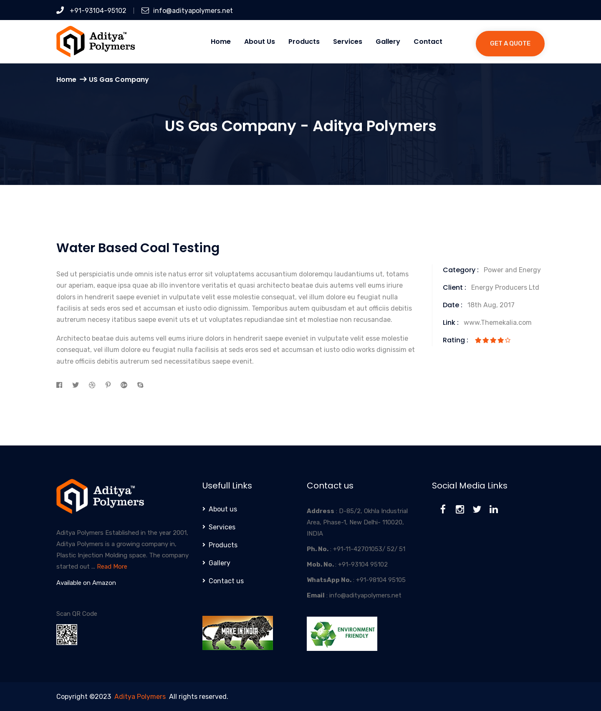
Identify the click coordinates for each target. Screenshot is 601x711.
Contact (428, 41)
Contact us (226, 581)
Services (347, 41)
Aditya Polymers (140, 697)
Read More (112, 566)
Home (221, 41)
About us (259, 41)
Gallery (388, 41)
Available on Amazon (86, 583)
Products (304, 41)
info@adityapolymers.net (187, 11)
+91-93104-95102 (91, 11)
